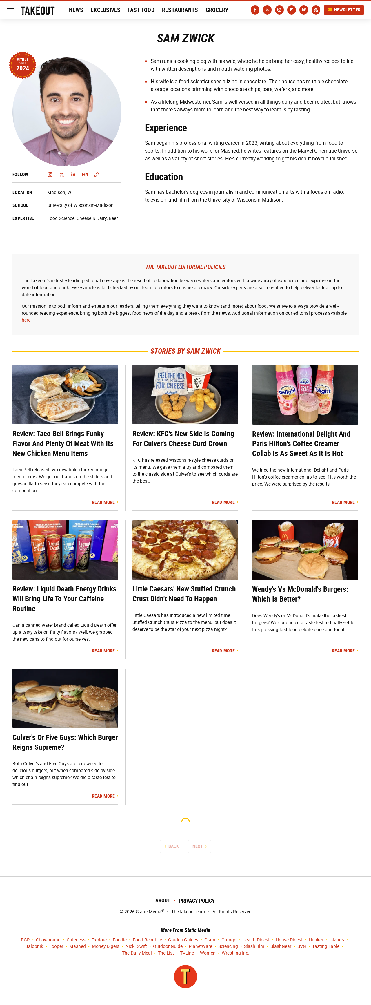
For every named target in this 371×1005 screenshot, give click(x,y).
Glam (209, 940)
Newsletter (344, 9)
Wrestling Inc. (235, 953)
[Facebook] (255, 10)
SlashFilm (254, 946)
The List (166, 953)
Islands (336, 940)
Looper (56, 946)
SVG (301, 946)
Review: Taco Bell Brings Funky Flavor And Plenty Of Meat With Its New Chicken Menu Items (63, 443)
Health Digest (256, 940)
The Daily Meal (137, 953)
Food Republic (147, 940)
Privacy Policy (197, 901)
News (76, 9)
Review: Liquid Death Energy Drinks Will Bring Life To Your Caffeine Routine (64, 598)
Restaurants (180, 9)
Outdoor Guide (168, 946)
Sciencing (228, 946)
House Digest (289, 940)
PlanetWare (200, 946)
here (26, 320)
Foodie (120, 940)
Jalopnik (34, 946)
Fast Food (141, 9)
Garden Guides (183, 940)
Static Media (148, 912)
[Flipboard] (291, 10)
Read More (103, 502)
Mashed (77, 946)
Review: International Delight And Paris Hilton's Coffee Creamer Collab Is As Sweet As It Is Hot (301, 444)
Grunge (228, 940)
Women (208, 953)
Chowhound (48, 940)
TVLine (187, 953)
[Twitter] (267, 10)
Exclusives (106, 9)
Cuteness (76, 940)
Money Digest (105, 946)
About (162, 900)
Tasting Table (325, 946)
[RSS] (316, 10)
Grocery (217, 9)
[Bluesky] (303, 10)
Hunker (316, 940)
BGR (25, 940)
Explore (99, 940)
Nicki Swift (136, 946)
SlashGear (280, 946)
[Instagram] (279, 10)
